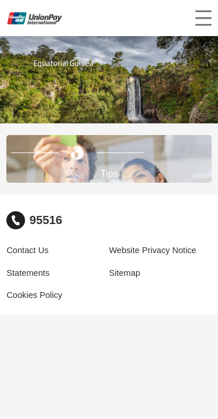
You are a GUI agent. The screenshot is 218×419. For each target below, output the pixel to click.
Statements (27, 273)
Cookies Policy (34, 295)
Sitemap (125, 273)
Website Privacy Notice (152, 250)
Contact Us (27, 250)
